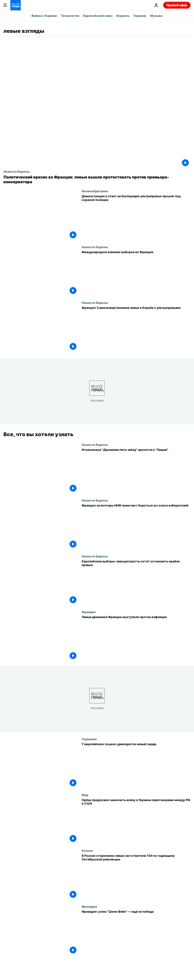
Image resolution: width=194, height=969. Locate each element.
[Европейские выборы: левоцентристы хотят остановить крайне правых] (136, 582)
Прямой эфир (177, 5)
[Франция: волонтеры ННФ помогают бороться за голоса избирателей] (136, 526)
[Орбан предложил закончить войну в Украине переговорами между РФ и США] (136, 821)
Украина (139, 15)
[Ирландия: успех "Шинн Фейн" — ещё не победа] (136, 932)
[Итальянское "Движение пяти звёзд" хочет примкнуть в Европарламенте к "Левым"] (136, 471)
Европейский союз (98, 15)
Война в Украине (44, 15)
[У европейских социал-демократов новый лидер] (136, 765)
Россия (87, 850)
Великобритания (95, 191)
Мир (85, 795)
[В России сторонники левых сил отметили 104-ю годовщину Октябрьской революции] (136, 877)
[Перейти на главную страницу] (15, 5)
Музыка (156, 15)
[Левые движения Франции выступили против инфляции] (136, 638)
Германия (89, 739)
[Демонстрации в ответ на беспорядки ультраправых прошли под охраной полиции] (136, 217)
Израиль (123, 15)
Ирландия (89, 906)
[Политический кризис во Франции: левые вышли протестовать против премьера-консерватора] (97, 179)
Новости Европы (16, 171)
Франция (88, 612)
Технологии (70, 15)
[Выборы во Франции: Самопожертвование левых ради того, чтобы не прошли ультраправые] (136, 329)
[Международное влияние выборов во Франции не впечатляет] (136, 273)
